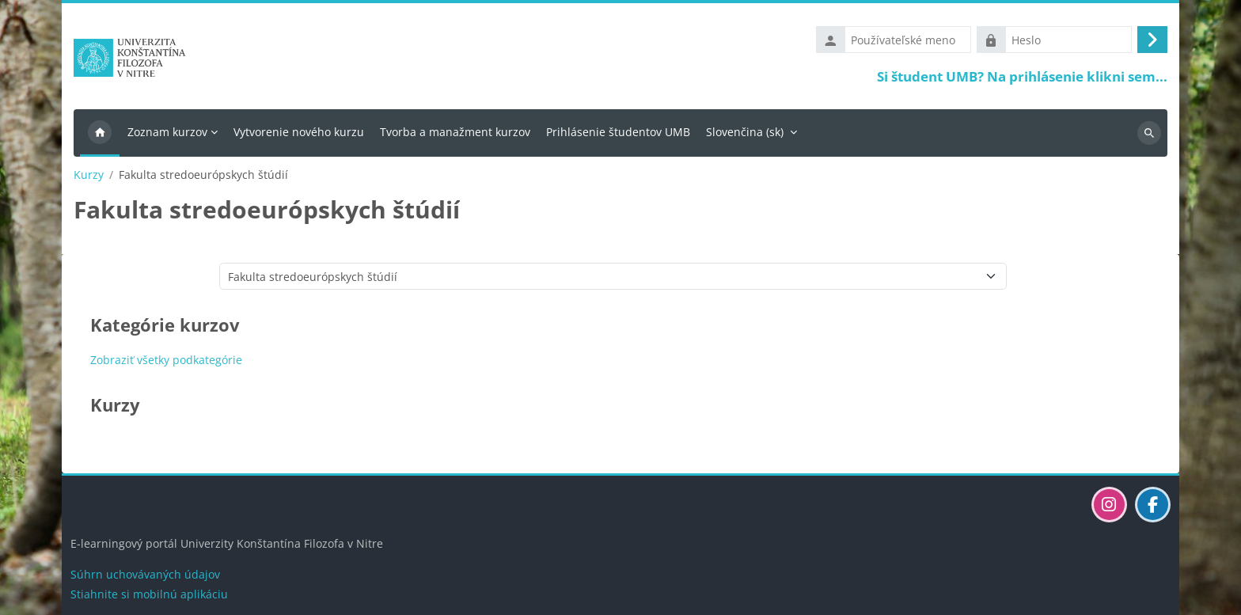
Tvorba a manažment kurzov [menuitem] (455, 131)
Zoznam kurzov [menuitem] (167, 131)
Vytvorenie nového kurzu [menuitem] (298, 131)
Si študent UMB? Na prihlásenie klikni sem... (1022, 76)
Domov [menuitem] (100, 133)
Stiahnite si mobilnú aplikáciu (149, 594)
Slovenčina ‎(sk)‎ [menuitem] (745, 131)
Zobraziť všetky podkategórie (166, 359)
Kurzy (89, 175)
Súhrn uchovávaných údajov (145, 574)
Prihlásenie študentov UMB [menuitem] (618, 131)
